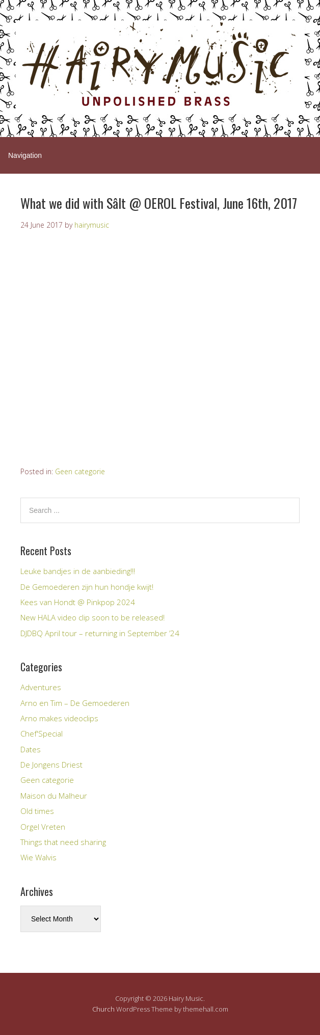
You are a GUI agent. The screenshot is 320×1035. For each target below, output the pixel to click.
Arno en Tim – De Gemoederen (74, 703)
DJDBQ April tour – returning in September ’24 (99, 633)
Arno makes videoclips (59, 718)
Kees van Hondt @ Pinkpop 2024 (77, 602)
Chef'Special (41, 733)
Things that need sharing (63, 842)
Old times (37, 811)
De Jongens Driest (51, 764)
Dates (30, 749)
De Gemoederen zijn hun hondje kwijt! (86, 587)
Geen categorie (80, 471)
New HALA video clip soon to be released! (92, 617)
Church (103, 1009)
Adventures (40, 687)
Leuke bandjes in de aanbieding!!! (77, 571)
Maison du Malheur (53, 796)
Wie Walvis (38, 857)
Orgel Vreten (42, 827)
